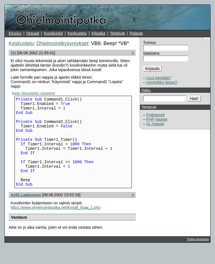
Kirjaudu (152, 68)
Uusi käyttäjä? (158, 78)
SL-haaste (155, 124)
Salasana (151, 53)
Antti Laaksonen (26, 211)
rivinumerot (47, 93)
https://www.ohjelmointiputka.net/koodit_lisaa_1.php (56, 224)
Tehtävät (117, 33)
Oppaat (32, 33)
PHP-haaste (156, 119)
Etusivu (15, 33)
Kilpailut (98, 33)
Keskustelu (77, 33)
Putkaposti (155, 115)
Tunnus (149, 42)
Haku (146, 90)
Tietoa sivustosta (198, 256)
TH (13, 53)
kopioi (16, 93)
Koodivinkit (53, 33)
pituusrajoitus (30, 93)
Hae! (194, 98)
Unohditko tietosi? (161, 82)
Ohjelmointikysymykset (62, 43)
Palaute (136, 33)
